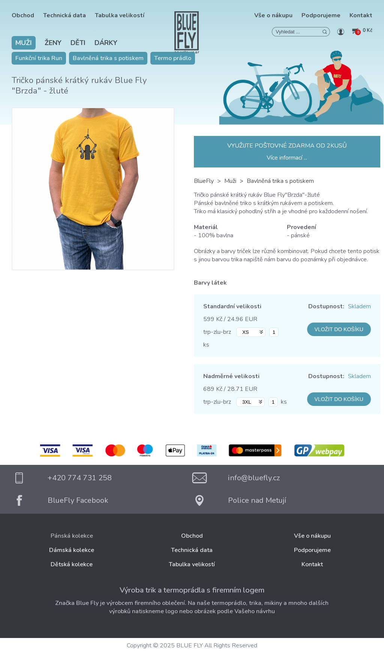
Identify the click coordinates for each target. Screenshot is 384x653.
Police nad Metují (257, 500)
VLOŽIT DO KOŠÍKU (339, 329)
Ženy (53, 42)
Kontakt (361, 15)
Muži (23, 42)
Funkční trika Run (38, 58)
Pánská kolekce (72, 536)
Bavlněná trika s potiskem (108, 58)
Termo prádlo (172, 58)
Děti (78, 42)
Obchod (23, 15)
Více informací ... (287, 158)
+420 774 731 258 (80, 478)
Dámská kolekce (71, 550)
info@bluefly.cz (254, 478)
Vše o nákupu (273, 15)
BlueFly (204, 181)
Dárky (105, 42)
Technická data (64, 15)
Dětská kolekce (72, 564)
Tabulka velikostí (119, 15)
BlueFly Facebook (78, 500)
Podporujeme (321, 15)
